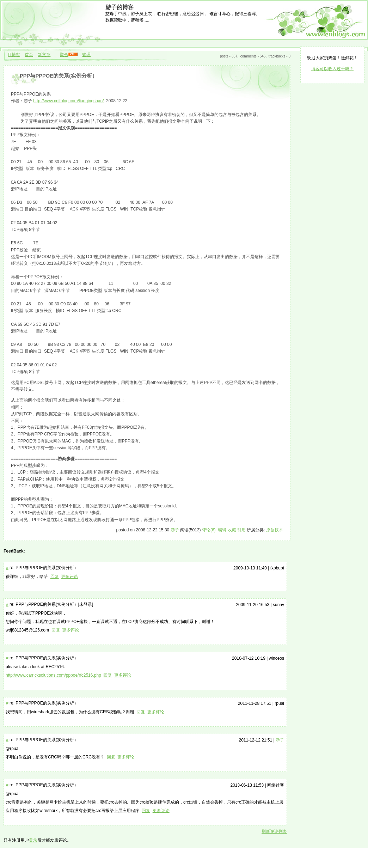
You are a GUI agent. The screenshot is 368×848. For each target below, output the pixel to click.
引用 (241, 529)
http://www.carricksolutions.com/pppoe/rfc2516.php (53, 675)
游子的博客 (119, 7)
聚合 (64, 54)
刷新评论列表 (274, 831)
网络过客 (275, 785)
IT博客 (14, 54)
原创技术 (274, 529)
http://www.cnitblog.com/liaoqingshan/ (68, 100)
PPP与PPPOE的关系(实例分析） (58, 76)
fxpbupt (277, 568)
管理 (86, 54)
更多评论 (69, 576)
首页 (29, 54)
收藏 (232, 529)
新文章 (44, 54)
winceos (276, 658)
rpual (279, 703)
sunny (278, 604)
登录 (33, 840)
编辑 (222, 529)
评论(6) (209, 529)
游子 (175, 529)
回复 (54, 576)
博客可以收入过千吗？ (332, 68)
